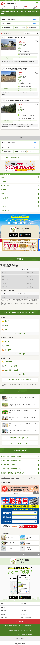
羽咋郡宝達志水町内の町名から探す (12, 458)
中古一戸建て (24, 612)
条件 (2, 204)
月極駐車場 (23, 605)
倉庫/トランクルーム (26, 619)
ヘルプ (19, 636)
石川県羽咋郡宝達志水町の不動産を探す (13, 475)
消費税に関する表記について (26, 632)
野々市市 (6, 352)
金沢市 (5, 343)
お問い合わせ (24, 636)
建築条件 (4, 191)
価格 (2, 179)
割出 (5, 327)
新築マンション (5, 609)
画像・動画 (4, 208)
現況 (2, 195)
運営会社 (30, 636)
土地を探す (3, 616)
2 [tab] (17, 254)
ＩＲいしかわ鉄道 (9, 368)
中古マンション (25, 609)
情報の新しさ (5, 212)
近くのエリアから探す (8, 466)
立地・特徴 (4, 200)
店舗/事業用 (4, 619)
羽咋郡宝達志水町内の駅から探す (11, 462)
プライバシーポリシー (12, 636)
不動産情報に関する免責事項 (28, 629)
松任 (5, 331)
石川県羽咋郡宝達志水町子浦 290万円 (16, 38)
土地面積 (4, 183)
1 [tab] (16, 254)
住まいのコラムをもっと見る (19, 445)
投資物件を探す (25, 616)
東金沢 (5, 323)
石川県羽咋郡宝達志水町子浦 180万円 (16, 70)
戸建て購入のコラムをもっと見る (19, 439)
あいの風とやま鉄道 (10, 372)
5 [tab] (22, 254)
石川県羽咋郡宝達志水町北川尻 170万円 (17, 101)
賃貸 (2, 605)
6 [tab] (23, 254)
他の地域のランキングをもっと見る (20, 381)
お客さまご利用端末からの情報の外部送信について (24, 627)
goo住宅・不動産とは (9, 627)
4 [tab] (20, 254)
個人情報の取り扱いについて (13, 632)
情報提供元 (19, 629)
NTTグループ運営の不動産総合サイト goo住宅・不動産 (11, 0)
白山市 (5, 347)
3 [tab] (19, 254)
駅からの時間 (5, 187)
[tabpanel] (20, 247)
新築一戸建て (4, 612)
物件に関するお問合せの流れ (10, 629)
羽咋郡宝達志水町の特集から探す (11, 470)
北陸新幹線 (7, 363)
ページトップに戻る (20, 556)
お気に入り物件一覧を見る (11, 159)
